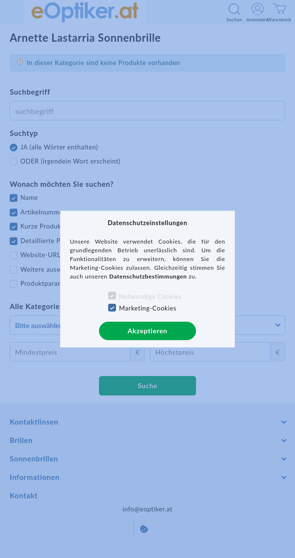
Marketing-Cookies (147, 308)
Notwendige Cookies (150, 296)
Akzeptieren (147, 331)
